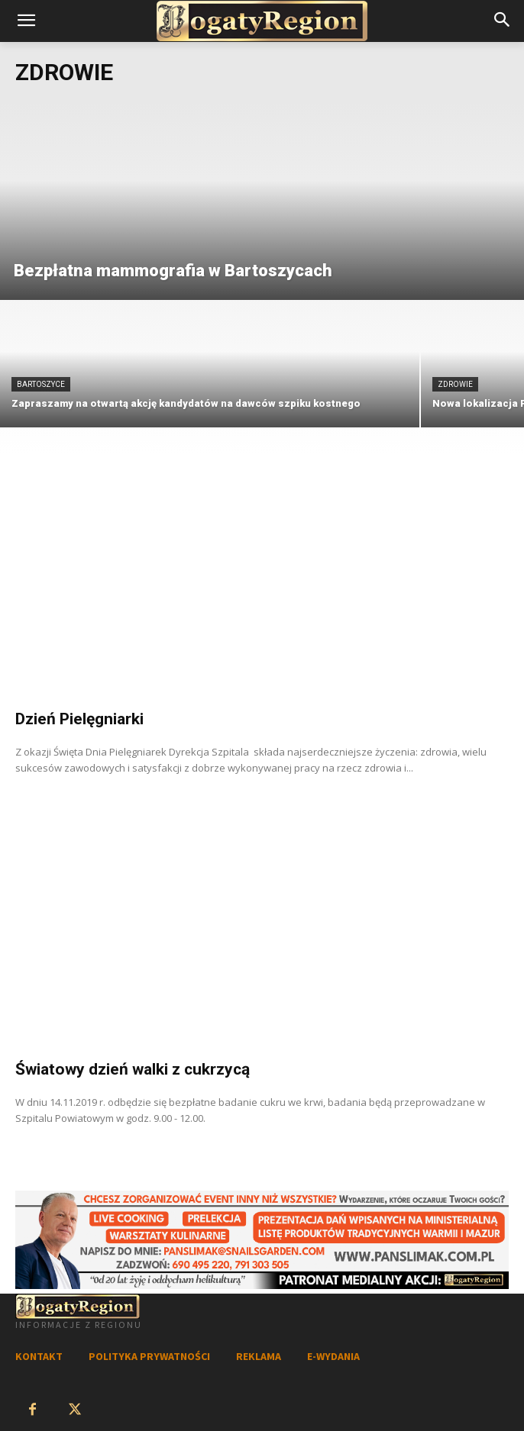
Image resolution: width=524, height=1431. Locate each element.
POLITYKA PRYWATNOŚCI (149, 1356)
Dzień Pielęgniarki (79, 719)
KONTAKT (39, 1356)
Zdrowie (455, 384)
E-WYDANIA (333, 1356)
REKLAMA (258, 1356)
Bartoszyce (41, 384)
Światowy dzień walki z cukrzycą (132, 1069)
